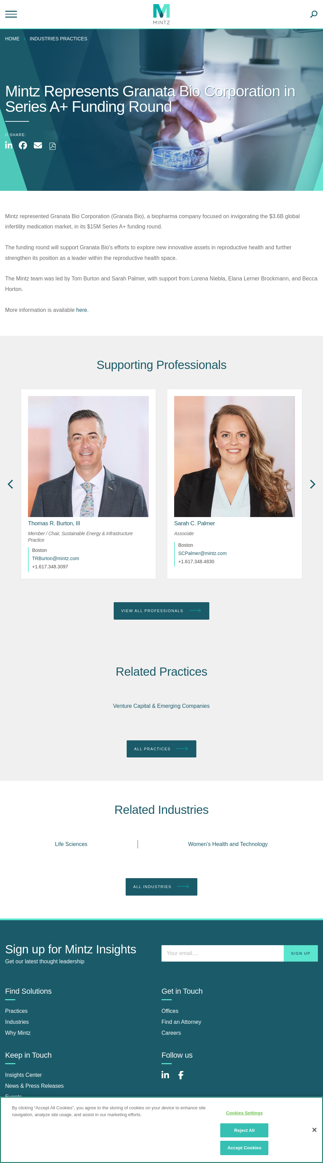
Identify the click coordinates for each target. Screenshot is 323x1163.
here (81, 310)
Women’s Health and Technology (228, 844)
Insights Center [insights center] (23, 1075)
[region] (161, 1130)
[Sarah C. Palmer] (194, 523)
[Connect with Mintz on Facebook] (185, 1078)
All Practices (161, 749)
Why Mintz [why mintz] (18, 1033)
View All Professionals (161, 611)
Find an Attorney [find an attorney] (181, 1022)
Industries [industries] (17, 1022)
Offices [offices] (170, 1011)
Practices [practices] (16, 1011)
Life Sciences (71, 844)
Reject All (244, 1130)
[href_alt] (88, 456)
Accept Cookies (244, 1147)
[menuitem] (14, 39)
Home (12, 38)
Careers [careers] (171, 1033)
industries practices (58, 38)
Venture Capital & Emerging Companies (161, 706)
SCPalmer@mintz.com (202, 553)
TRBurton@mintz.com (55, 558)
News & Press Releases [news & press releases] (34, 1086)
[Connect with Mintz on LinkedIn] (168, 1078)
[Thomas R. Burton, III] (54, 523)
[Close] (314, 1129)
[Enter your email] (240, 953)
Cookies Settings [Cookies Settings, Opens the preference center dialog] (244, 1112)
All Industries (161, 887)
